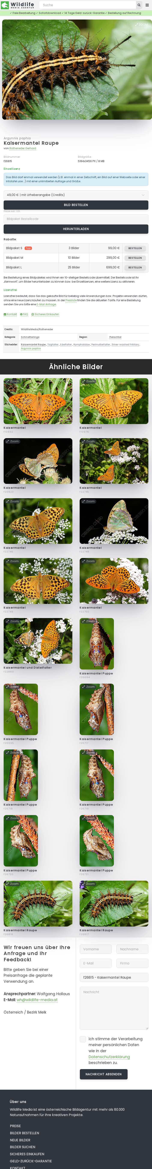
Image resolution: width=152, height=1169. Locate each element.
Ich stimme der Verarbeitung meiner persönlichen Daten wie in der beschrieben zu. (116, 1050)
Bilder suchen (22, 1147)
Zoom (141, 25)
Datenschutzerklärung (109, 1056)
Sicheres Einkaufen (45, 314)
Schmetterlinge (30, 337)
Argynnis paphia (17, 138)
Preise (15, 1126)
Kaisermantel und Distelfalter (28, 668)
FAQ (24, 314)
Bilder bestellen (24, 1133)
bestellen (135, 248)
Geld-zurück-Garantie (31, 1161)
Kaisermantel (15, 428)
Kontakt (10, 314)
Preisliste (71, 300)
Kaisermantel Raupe (31, 143)
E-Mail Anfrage (46, 304)
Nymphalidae (81, 344)
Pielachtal (115, 337)
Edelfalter (66, 344)
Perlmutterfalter (100, 344)
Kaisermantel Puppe (96, 673)
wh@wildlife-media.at (37, 999)
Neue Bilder (20, 1140)
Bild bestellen (76, 205)
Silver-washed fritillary (125, 344)
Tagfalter (52, 344)
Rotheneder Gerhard (22, 148)
